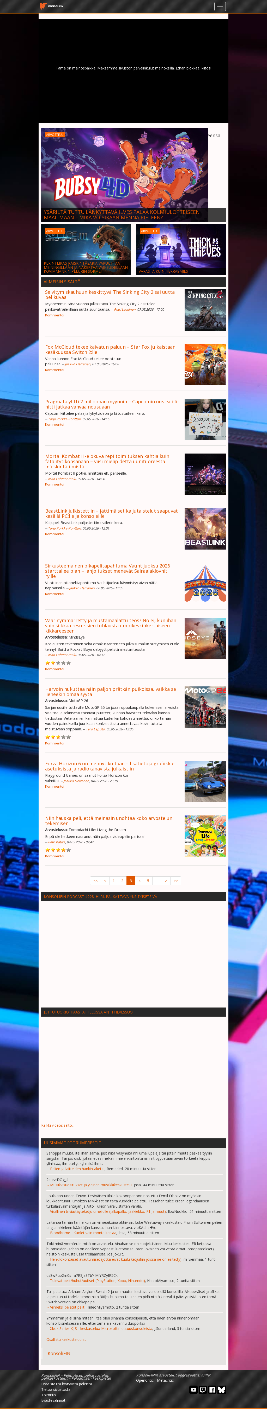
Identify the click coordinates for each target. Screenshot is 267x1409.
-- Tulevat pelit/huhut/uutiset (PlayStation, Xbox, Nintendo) (95, 1280)
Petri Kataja (56, 842)
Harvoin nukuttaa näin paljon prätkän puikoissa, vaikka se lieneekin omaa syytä (110, 691)
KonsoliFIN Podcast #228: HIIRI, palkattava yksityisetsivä (100, 896)
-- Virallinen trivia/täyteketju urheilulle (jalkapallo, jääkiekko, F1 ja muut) (106, 1211)
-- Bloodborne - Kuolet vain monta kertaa (81, 1232)
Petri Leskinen (125, 309)
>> (176, 880)
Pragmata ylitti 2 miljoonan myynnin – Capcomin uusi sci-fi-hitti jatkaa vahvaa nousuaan (112, 404)
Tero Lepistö (95, 729)
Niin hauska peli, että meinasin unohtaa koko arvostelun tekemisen (108, 820)
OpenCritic (145, 1380)
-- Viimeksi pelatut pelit (65, 1307)
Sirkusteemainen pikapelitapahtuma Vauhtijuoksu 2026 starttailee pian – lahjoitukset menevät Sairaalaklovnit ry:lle (107, 571)
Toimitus (48, 1394)
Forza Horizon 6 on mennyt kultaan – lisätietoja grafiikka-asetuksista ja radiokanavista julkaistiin (110, 766)
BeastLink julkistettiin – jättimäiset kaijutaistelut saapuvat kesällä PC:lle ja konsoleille (111, 513)
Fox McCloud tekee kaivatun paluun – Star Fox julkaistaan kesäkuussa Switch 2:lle (110, 349)
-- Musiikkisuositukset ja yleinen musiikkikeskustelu (89, 1184)
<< (95, 880)
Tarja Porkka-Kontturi (64, 419)
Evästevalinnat (53, 1400)
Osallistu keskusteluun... (66, 1339)
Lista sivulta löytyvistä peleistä (66, 1383)
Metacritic (165, 1380)
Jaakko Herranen (77, 364)
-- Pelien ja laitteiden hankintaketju (75, 1168)
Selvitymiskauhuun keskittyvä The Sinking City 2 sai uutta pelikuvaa (110, 294)
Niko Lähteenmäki (62, 479)
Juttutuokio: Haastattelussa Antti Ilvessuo (88, 1012)
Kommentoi (54, 315)
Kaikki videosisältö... (57, 1125)
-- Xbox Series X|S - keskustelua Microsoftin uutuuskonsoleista (99, 1328)
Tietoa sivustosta (55, 1389)
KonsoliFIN (59, 1353)
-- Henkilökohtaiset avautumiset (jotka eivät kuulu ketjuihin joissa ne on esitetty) (113, 1259)
